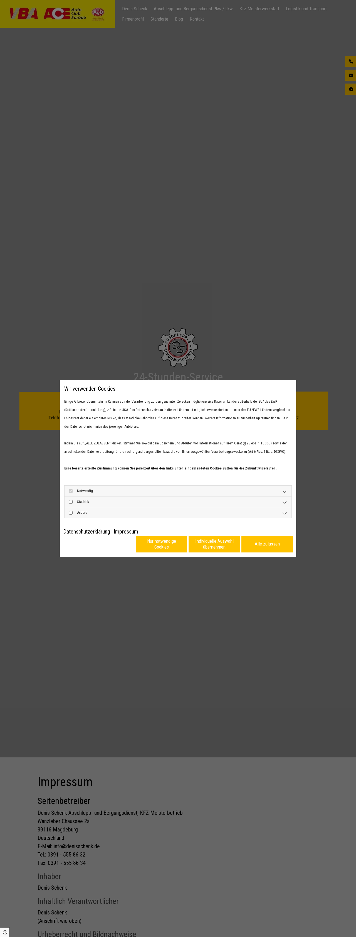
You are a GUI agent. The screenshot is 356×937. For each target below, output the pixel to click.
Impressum (126, 531)
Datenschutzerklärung (86, 531)
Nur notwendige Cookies (161, 544)
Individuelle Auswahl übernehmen (214, 544)
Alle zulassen (267, 544)
